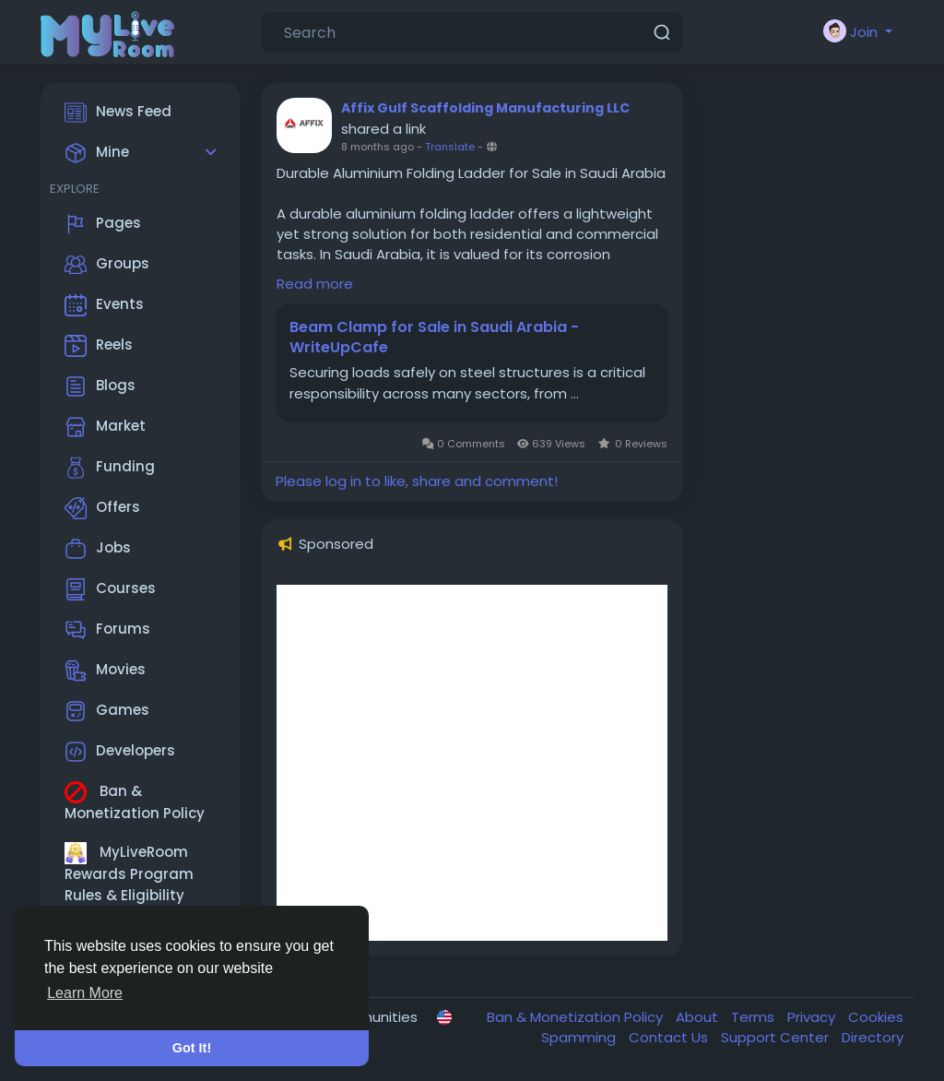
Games (107, 711)
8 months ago (377, 146)
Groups (107, 265)
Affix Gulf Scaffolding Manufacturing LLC (485, 108)
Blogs (100, 386)
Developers (120, 752)
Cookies (875, 1017)
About (699, 1017)
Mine (97, 153)
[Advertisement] (472, 763)
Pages (103, 224)
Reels (99, 346)
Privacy (813, 1017)
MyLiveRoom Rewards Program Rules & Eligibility (129, 873)
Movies (105, 670)
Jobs (98, 549)
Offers (102, 508)
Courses (110, 589)
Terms (754, 1017)
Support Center (776, 1037)
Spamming (580, 1037)
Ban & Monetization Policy (135, 802)
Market (105, 427)
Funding (110, 468)
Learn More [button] (85, 993)
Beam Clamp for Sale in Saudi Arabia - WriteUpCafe (434, 337)
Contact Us (670, 1037)
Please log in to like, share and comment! (417, 481)
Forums (107, 630)
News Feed (118, 112)
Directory (872, 1037)
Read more (315, 283)
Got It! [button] (191, 1047)
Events (104, 305)
